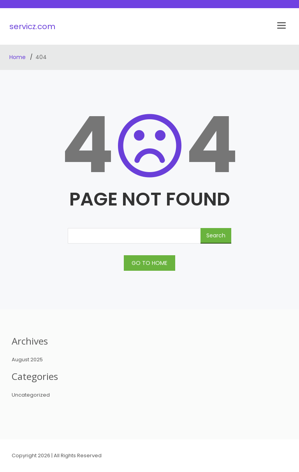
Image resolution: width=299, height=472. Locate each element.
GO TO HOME (149, 263)
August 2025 (27, 359)
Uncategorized (31, 395)
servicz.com (32, 26)
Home (18, 57)
